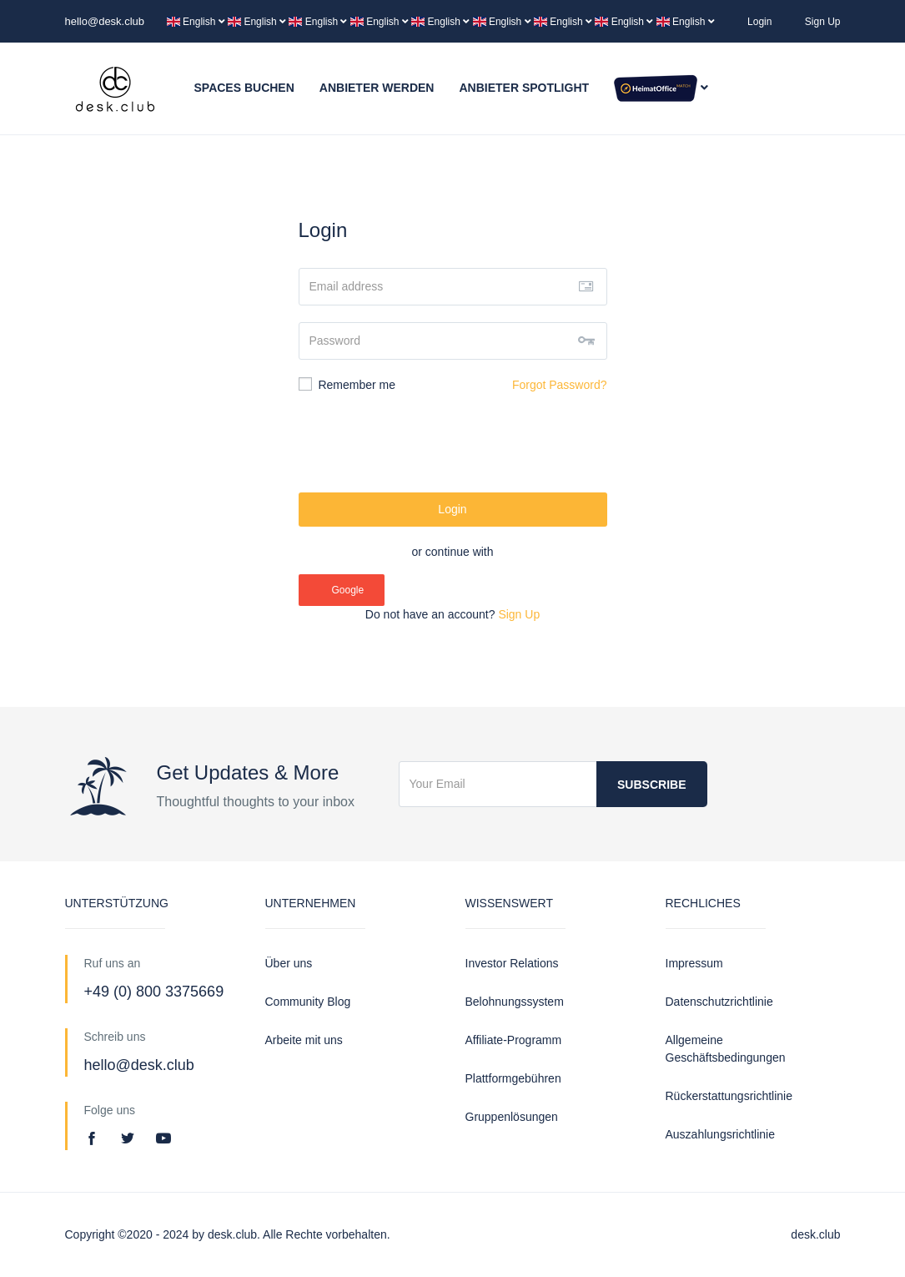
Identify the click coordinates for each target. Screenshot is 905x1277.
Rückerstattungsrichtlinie (729, 1096)
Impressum (694, 963)
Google (341, 590)
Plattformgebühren (513, 1078)
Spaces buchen (244, 87)
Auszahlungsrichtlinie (721, 1134)
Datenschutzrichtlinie (719, 1001)
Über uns (289, 963)
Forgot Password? (559, 384)
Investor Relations (512, 963)
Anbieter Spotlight (524, 87)
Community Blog (308, 1001)
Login (759, 22)
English (197, 22)
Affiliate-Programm (513, 1040)
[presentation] (453, 443)
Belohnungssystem (514, 1001)
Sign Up (823, 22)
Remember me (347, 384)
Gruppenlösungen (511, 1116)
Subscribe (651, 784)
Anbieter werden (377, 87)
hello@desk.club (105, 21)
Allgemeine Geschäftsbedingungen (726, 1048)
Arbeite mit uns (304, 1040)
